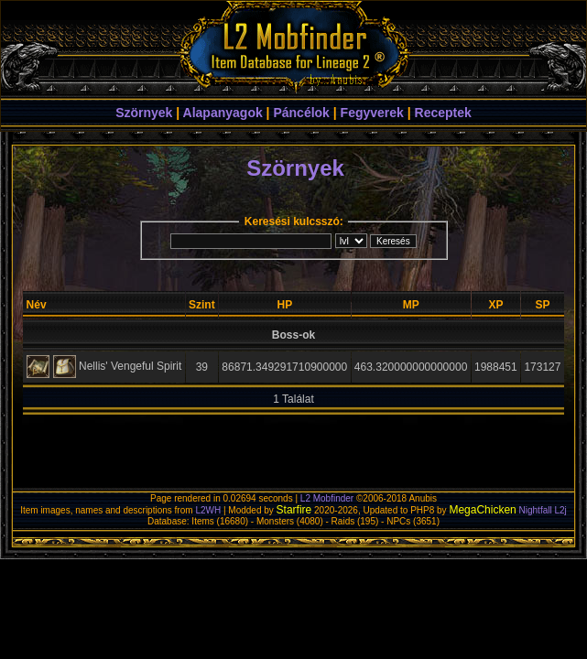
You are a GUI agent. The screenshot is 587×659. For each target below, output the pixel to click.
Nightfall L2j (543, 510)
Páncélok (301, 112)
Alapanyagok (223, 112)
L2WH (208, 510)
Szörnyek (143, 112)
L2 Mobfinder (326, 498)
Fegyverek (372, 112)
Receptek (443, 112)
